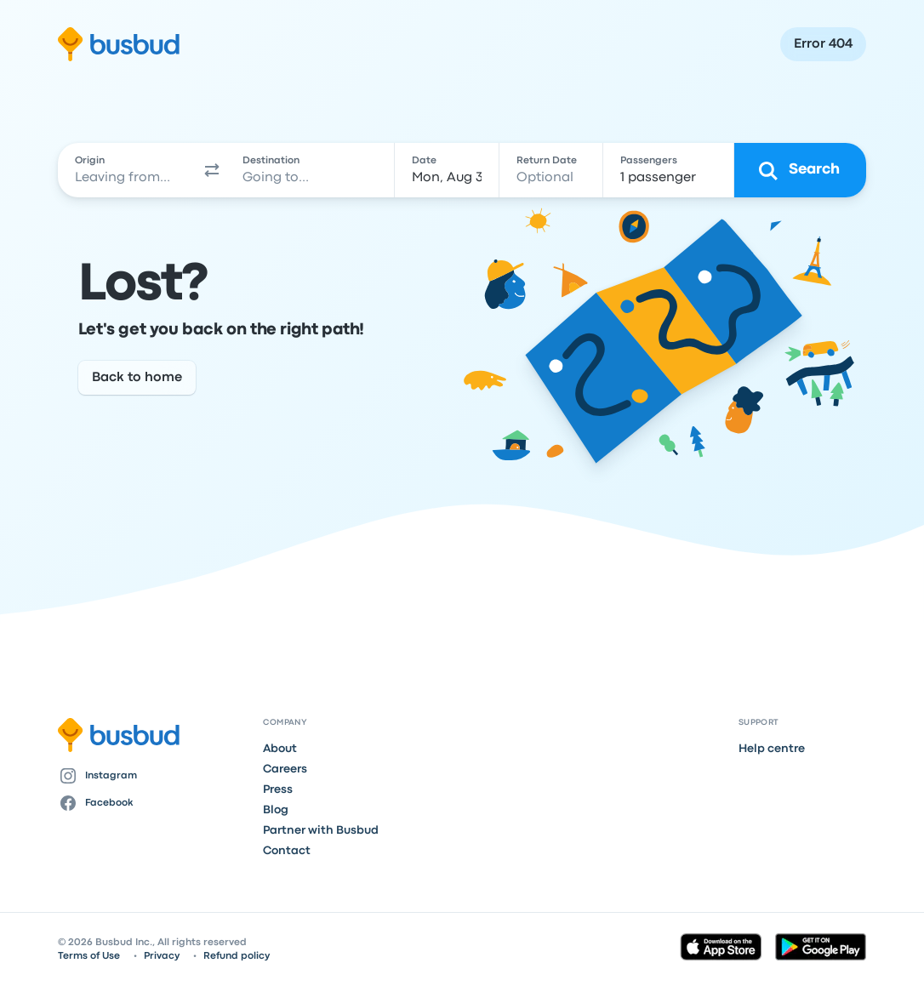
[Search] (800, 170)
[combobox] (128, 170)
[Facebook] (154, 803)
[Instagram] (154, 776)
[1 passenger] (668, 170)
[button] (212, 170)
